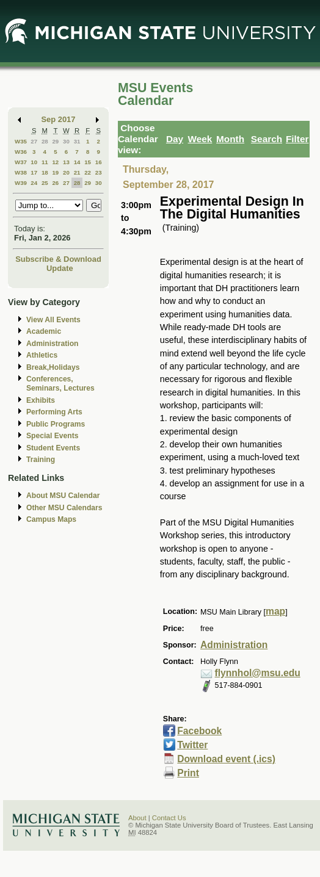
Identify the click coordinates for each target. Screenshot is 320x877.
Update (59, 268)
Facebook (199, 731)
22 (87, 172)
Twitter (192, 745)
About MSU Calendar (63, 495)
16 (98, 162)
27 (34, 141)
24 (34, 182)
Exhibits (40, 400)
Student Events (53, 448)
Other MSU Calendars (64, 507)
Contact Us (169, 817)
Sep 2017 (59, 119)
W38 (21, 172)
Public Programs (55, 424)
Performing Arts (54, 412)
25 (45, 182)
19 (55, 172)
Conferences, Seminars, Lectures (60, 383)
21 (77, 172)
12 (55, 162)
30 (66, 141)
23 (98, 172)
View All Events (53, 320)
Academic (43, 331)
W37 (21, 162)
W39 (21, 182)
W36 (21, 151)
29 (55, 141)
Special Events (52, 435)
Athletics (41, 355)
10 (34, 162)
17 (34, 172)
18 (45, 172)
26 (55, 182)
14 (77, 162)
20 (66, 172)
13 (66, 162)
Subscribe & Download (58, 259)
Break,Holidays (53, 367)
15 (87, 162)
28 (45, 141)
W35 (21, 141)
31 (77, 141)
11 (45, 162)
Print (188, 773)
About (137, 817)
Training (40, 459)
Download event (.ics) (226, 759)
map (275, 611)
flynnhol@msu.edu (257, 673)
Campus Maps (51, 519)
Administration (52, 343)
